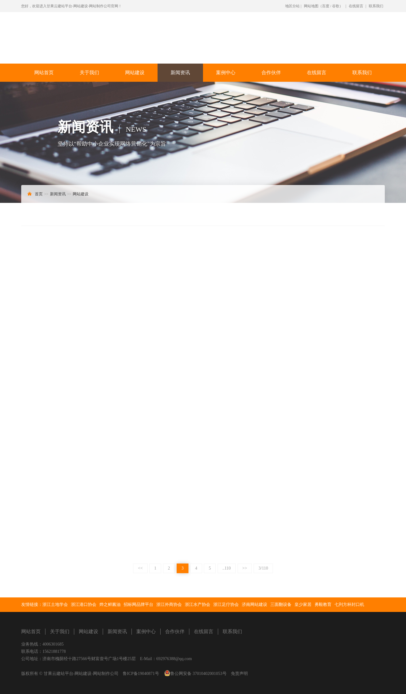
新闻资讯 (180, 72)
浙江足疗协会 (226, 604)
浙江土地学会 (55, 604)
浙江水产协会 (197, 604)
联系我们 (376, 6)
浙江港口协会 (83, 604)
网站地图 (311, 6)
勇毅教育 (322, 604)
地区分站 (292, 6)
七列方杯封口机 (349, 604)
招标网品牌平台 (138, 604)
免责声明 (239, 673)
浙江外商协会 (169, 604)
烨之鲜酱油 (110, 604)
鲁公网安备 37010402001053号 (198, 673)
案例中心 (225, 72)
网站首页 (44, 72)
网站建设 (135, 72)
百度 (325, 6)
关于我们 (89, 72)
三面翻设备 (280, 604)
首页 (39, 194)
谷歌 (335, 6)
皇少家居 (303, 604)
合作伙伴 (271, 72)
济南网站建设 (254, 604)
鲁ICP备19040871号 (141, 673)
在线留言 (356, 6)
